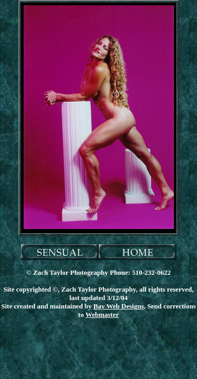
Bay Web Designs (119, 306)
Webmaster (102, 314)
